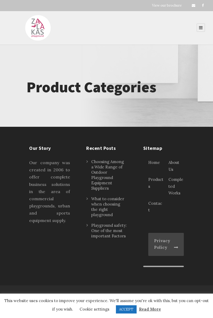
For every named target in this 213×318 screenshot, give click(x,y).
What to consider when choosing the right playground (107, 206)
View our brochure (167, 5)
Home (154, 162)
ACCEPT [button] (126, 309)
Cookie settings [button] (94, 309)
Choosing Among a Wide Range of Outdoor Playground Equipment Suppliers (107, 175)
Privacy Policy (162, 244)
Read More (150, 309)
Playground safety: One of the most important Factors (109, 230)
